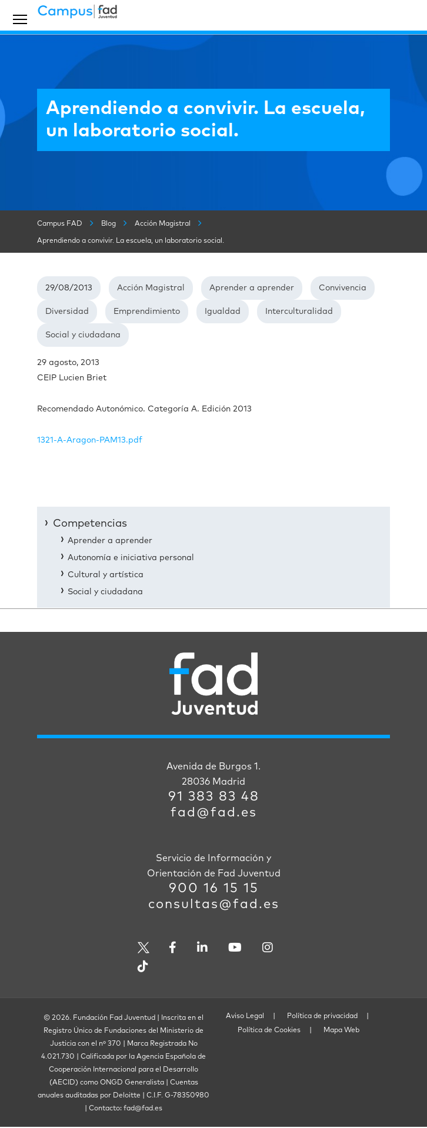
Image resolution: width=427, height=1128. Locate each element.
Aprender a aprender (251, 288)
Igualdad (223, 311)
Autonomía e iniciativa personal (131, 558)
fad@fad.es (214, 812)
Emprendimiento (147, 311)
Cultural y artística (106, 575)
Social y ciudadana (83, 335)
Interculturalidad (299, 311)
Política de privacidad (322, 1016)
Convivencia (342, 288)
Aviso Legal (245, 1016)
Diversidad (67, 311)
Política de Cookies (269, 1030)
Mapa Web (341, 1030)
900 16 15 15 (214, 888)
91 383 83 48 (213, 797)
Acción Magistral (151, 288)
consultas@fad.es (213, 904)
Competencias (90, 523)
